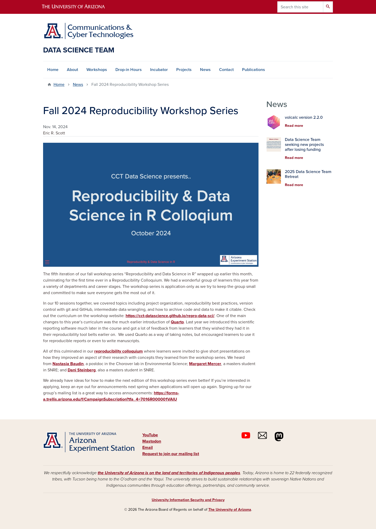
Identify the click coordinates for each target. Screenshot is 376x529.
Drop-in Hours (128, 69)
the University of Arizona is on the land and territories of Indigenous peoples (169, 472)
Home (52, 69)
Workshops (96, 69)
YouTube (150, 435)
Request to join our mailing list (170, 453)
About (72, 69)
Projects (184, 69)
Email (147, 447)
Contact (226, 69)
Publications (253, 69)
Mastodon (151, 441)
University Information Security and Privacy (188, 500)
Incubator (159, 69)
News (205, 69)
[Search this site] (300, 7)
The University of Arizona (229, 509)
